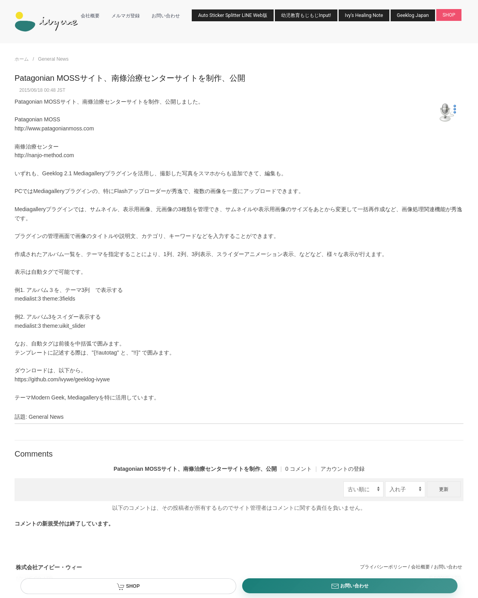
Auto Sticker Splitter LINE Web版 (232, 15)
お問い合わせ (166, 16)
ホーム (22, 59)
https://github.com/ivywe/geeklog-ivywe (62, 379)
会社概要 (90, 16)
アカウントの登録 (343, 469)
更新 (443, 489)
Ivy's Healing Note (364, 15)
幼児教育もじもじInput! (306, 15)
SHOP (449, 15)
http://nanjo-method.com (44, 155)
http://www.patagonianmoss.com (54, 128)
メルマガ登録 (125, 16)
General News (53, 59)
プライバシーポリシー (383, 567)
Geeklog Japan (413, 15)
